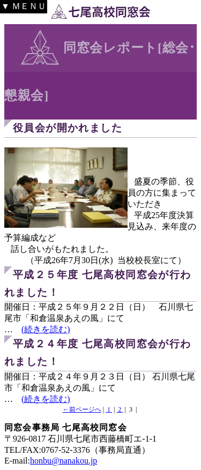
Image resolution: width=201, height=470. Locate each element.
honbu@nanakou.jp (63, 460)
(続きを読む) (45, 329)
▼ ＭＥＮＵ (23, 6)
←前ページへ (82, 409)
